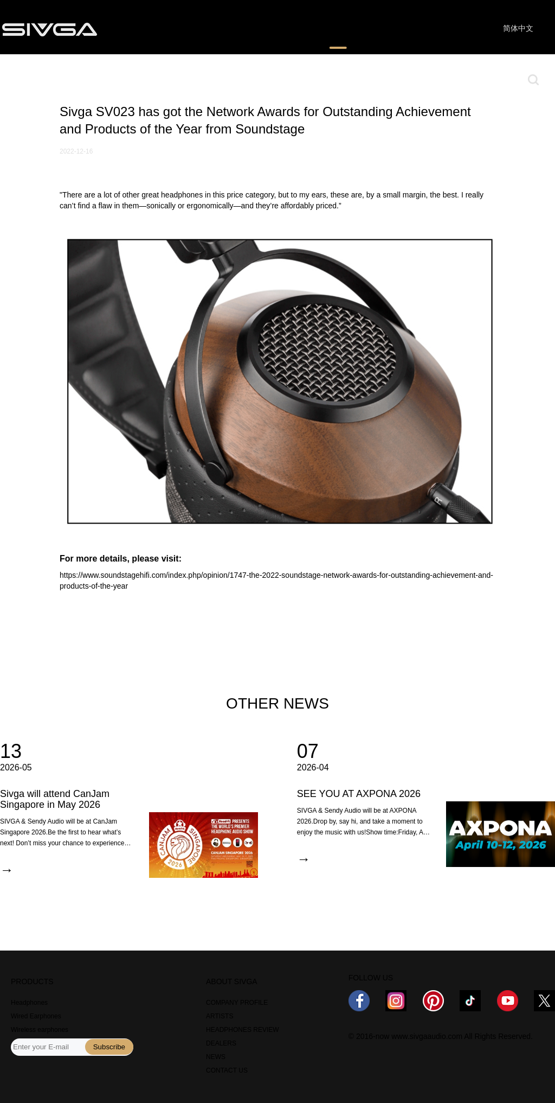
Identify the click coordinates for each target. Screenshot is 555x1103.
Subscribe (109, 1047)
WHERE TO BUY (273, 28)
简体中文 (518, 28)
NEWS (338, 28)
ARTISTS (219, 1016)
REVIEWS (203, 28)
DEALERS (221, 1043)
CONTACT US (460, 28)
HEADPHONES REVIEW (242, 1030)
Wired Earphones (36, 1016)
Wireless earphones (39, 1030)
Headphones (29, 1002)
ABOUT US (392, 28)
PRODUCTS (141, 28)
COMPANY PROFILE (237, 1002)
